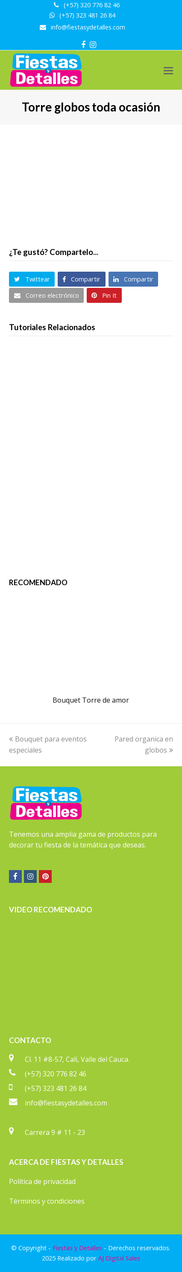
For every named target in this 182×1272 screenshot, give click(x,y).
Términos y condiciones (47, 1201)
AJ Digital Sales (119, 1258)
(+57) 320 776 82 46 (55, 1074)
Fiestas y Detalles (77, 1247)
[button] (168, 70)
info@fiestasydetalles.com (66, 1103)
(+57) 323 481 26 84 (55, 1088)
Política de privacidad (42, 1181)
